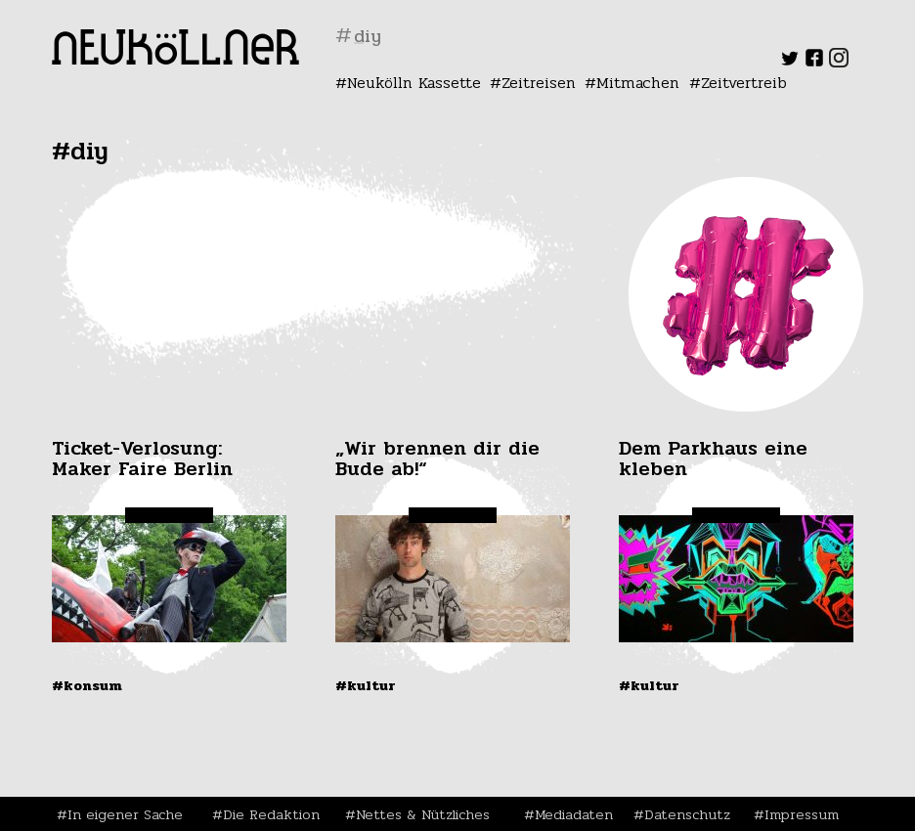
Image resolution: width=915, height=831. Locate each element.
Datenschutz (687, 814)
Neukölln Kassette (414, 82)
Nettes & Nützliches (423, 814)
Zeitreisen (538, 82)
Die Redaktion (271, 814)
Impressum (801, 814)
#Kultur (365, 685)
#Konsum (87, 685)
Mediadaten (574, 814)
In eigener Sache (125, 814)
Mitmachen (637, 82)
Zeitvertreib (744, 82)
